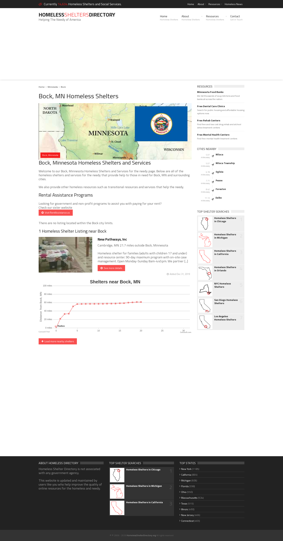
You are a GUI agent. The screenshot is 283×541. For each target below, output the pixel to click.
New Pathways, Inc (112, 239)
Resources (214, 4)
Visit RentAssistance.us (56, 212)
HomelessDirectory (77, 14)
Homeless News (234, 4)
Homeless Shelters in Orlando (225, 269)
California (186, 475)
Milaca (219, 154)
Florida (185, 486)
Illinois (184, 509)
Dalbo (218, 197)
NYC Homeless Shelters (222, 285)
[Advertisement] (141, 54)
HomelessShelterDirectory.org (141, 535)
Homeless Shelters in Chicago (225, 219)
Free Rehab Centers (208, 120)
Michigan (186, 480)
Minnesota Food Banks (210, 92)
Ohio (183, 492)
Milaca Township (225, 163)
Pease (219, 180)
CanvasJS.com (185, 332)
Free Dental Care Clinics (211, 106)
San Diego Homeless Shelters (226, 301)
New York (186, 469)
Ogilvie (219, 171)
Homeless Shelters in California (225, 252)
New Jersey (187, 515)
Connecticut (187, 521)
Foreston (221, 189)
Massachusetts (189, 498)
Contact (236, 17)
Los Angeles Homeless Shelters (225, 318)
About (201, 4)
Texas (184, 503)
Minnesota (53, 87)
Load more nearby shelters (58, 341)
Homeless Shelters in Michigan (225, 236)
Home (191, 4)
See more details (111, 268)
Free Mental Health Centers (213, 134)
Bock (63, 87)
